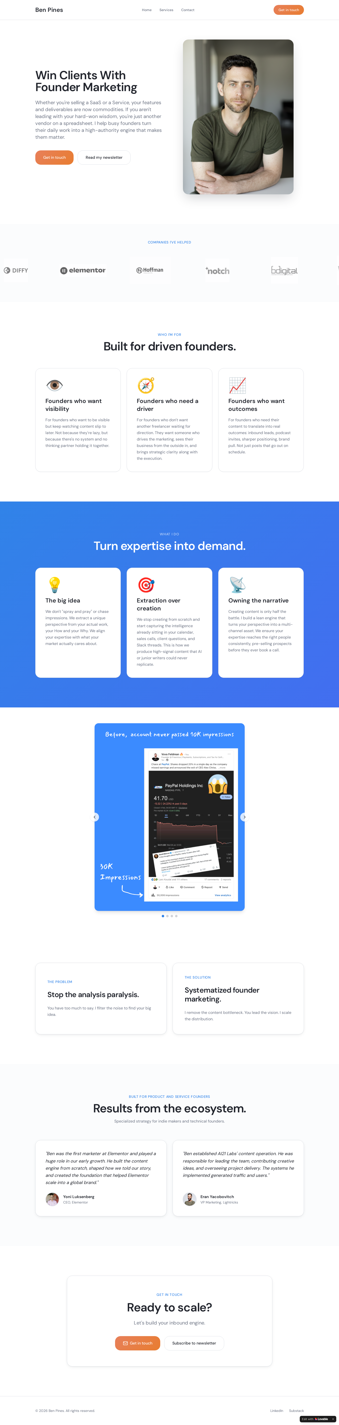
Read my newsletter (104, 157)
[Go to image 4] (176, 916)
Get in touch (289, 10)
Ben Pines (49, 10)
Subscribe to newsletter (194, 1343)
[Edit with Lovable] (315, 1419)
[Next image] (244, 817)
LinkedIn (276, 1410)
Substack (296, 1410)
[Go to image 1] (163, 916)
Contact (188, 10)
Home (147, 10)
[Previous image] (94, 817)
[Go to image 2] (167, 916)
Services (166, 10)
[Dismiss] (333, 1419)
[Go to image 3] (172, 916)
